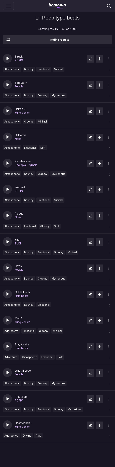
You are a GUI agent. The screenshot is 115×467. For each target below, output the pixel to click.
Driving (27, 435)
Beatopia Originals (26, 164)
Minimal (58, 69)
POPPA (19, 60)
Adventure (10, 357)
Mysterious (58, 95)
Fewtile (19, 86)
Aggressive (11, 330)
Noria (18, 138)
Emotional (44, 69)
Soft (42, 147)
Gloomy (42, 95)
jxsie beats (21, 295)
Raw (38, 435)
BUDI (18, 243)
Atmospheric (12, 69)
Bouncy (28, 69)
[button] (7, 58)
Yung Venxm (22, 112)
